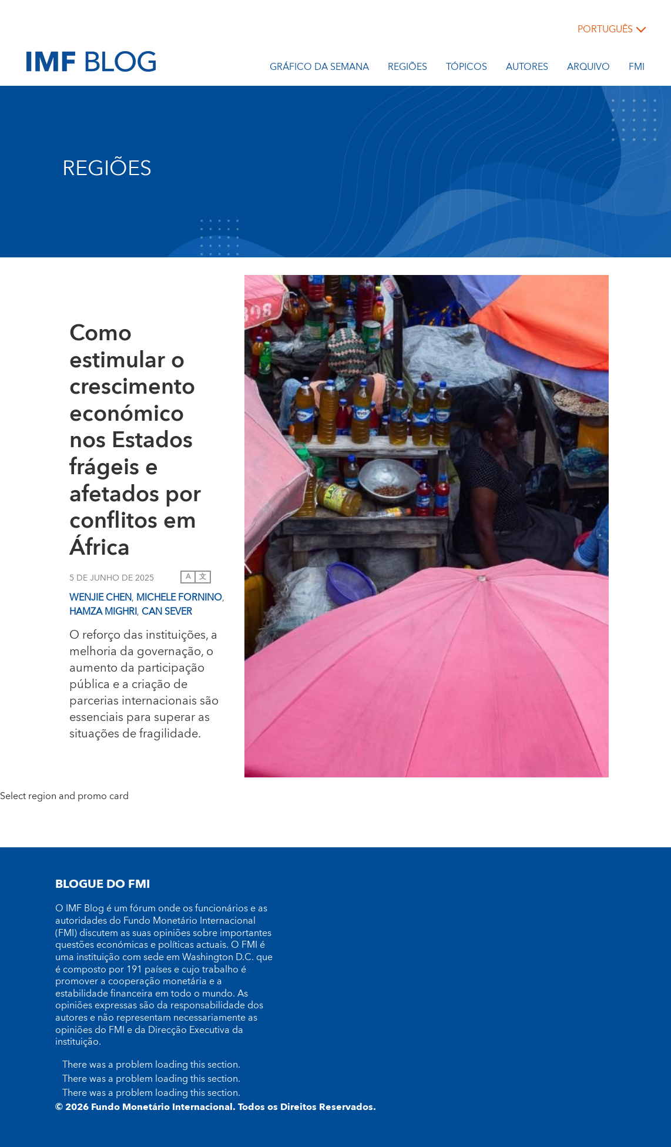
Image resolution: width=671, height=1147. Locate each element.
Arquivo (588, 68)
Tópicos (466, 68)
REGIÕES (407, 68)
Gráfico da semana (319, 68)
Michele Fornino (179, 597)
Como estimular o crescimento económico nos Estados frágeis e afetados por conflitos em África (135, 441)
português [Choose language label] (605, 29)
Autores (527, 68)
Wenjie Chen (100, 597)
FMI (637, 68)
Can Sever (167, 611)
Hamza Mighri (103, 611)
